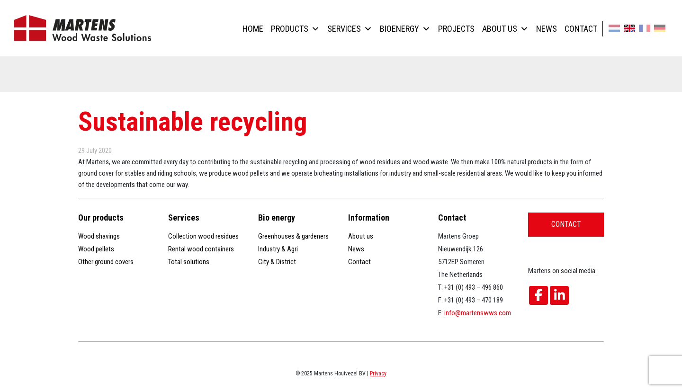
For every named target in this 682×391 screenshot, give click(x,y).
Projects (456, 29)
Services (349, 29)
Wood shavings (99, 236)
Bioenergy (405, 29)
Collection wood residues (203, 236)
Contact (581, 29)
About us (505, 29)
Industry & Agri (278, 249)
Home (252, 29)
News (546, 29)
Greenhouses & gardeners (293, 236)
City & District (277, 262)
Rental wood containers (201, 249)
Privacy (378, 373)
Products (295, 29)
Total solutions (188, 262)
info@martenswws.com (477, 313)
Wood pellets (96, 249)
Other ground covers (106, 262)
